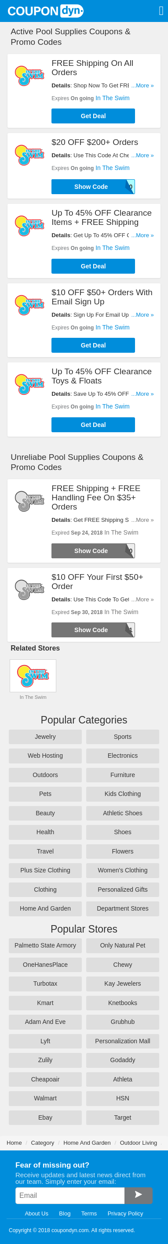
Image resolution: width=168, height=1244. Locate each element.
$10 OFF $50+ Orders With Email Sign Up (102, 297)
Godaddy (122, 1059)
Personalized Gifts (123, 889)
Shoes (122, 831)
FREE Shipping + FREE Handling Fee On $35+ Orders (95, 497)
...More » (142, 85)
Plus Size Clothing (45, 870)
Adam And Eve (45, 1021)
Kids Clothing (123, 793)
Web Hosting (45, 755)
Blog (64, 1213)
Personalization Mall (122, 1041)
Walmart (45, 1098)
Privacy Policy (125, 1213)
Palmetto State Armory (45, 945)
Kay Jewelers (122, 983)
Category (43, 1142)
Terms (89, 1213)
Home (14, 1142)
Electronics (123, 755)
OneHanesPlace (45, 964)
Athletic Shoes (122, 813)
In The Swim (112, 97)
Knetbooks (122, 1002)
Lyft (45, 1041)
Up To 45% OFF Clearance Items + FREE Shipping (101, 217)
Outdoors (45, 774)
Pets (45, 793)
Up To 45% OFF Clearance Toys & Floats (101, 376)
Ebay (45, 1117)
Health (45, 831)
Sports (122, 736)
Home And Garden (45, 908)
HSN (122, 1098)
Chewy (122, 964)
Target (122, 1117)
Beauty (45, 813)
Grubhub (123, 1021)
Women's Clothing (123, 870)
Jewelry (45, 736)
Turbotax (45, 983)
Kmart (45, 1002)
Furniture (122, 774)
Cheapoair (45, 1079)
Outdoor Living (138, 1142)
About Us (36, 1213)
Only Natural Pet (123, 945)
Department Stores (123, 908)
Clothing (45, 889)
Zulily (45, 1059)
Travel (45, 851)
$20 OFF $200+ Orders (94, 142)
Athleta (122, 1079)
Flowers (122, 851)
